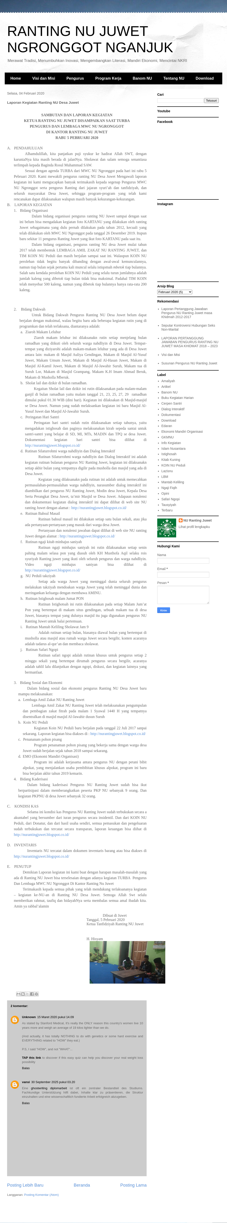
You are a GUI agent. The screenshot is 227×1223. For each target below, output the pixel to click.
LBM (165, 477)
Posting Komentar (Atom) (41, 1195)
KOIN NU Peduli (173, 465)
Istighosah (169, 454)
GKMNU (168, 437)
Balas (26, 1068)
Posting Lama (133, 1185)
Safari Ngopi (171, 499)
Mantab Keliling (173, 482)
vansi (26, 1082)
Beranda (82, 1185)
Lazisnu (167, 471)
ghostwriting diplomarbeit (49, 1088)
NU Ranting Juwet (197, 520)
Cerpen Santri (172, 403)
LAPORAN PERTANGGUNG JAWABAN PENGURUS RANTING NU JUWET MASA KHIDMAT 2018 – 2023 (190, 342)
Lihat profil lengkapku (194, 527)
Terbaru (167, 510)
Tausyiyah (169, 505)
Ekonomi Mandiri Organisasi (182, 431)
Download (205, 78)
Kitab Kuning (171, 460)
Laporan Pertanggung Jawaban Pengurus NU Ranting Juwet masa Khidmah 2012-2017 (187, 313)
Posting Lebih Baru (25, 1185)
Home (15, 78)
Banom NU (142, 78)
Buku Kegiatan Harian (178, 398)
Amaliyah (168, 381)
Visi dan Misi (43, 78)
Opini (165, 493)
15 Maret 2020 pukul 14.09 (55, 1017)
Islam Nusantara (174, 448)
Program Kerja (108, 78)
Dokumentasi (171, 415)
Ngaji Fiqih (169, 488)
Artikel (166, 387)
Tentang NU (173, 78)
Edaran (167, 426)
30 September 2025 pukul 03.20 (53, 1082)
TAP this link (31, 1057)
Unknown (29, 1017)
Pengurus (75, 78)
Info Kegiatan (171, 443)
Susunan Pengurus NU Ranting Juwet (189, 363)
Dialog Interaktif (173, 409)
